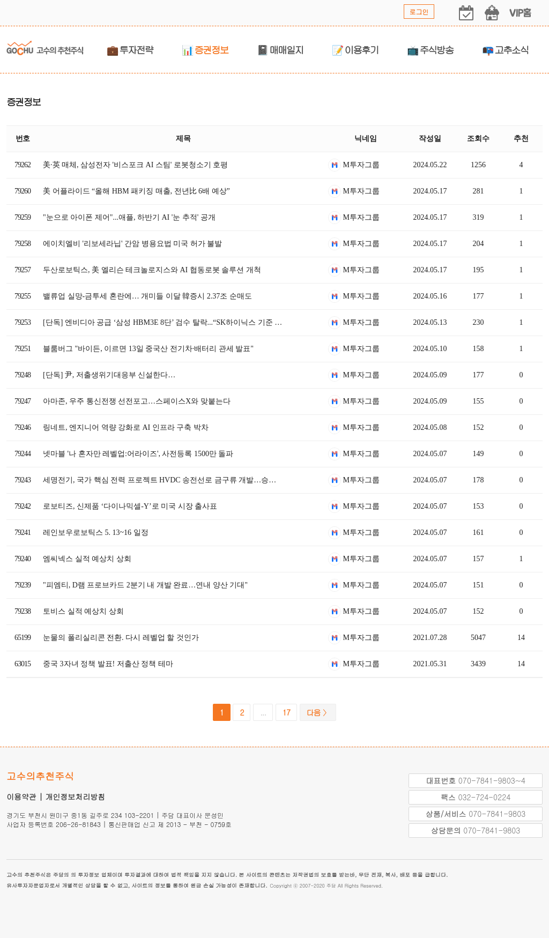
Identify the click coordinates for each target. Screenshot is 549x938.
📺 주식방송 (430, 49)
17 (286, 712)
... (263, 712)
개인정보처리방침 (75, 796)
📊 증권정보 (205, 49)
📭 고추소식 (505, 49)
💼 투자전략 (130, 49)
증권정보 (23, 101)
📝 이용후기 (355, 49)
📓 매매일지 (280, 49)
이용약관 (21, 796)
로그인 (419, 11)
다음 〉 (318, 712)
